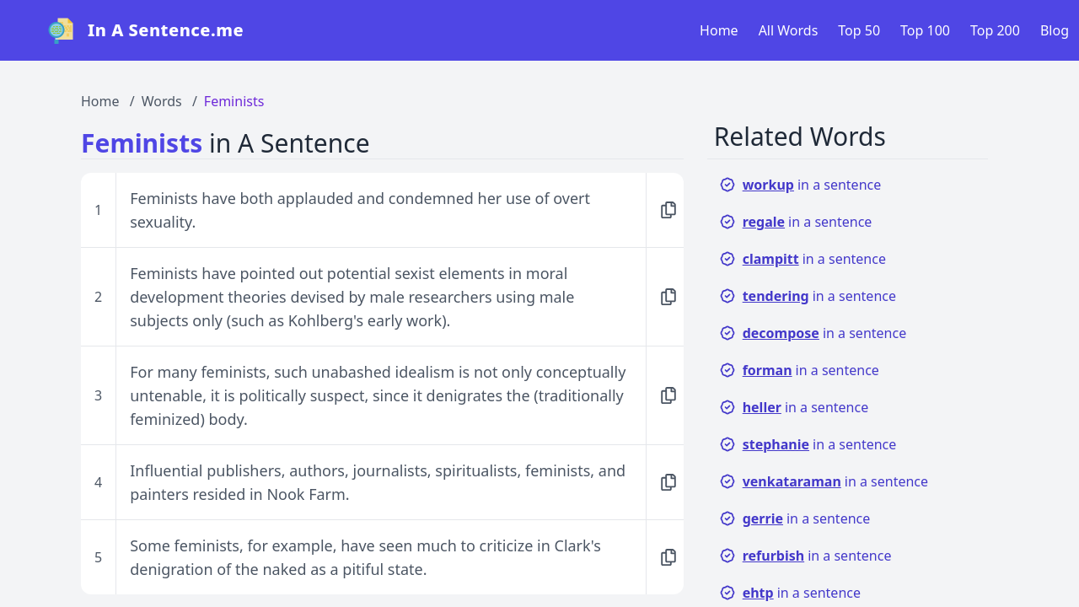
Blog (1054, 30)
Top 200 (995, 30)
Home (719, 30)
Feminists (234, 101)
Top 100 (925, 30)
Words (162, 101)
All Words (789, 30)
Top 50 (859, 30)
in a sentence (800, 185)
